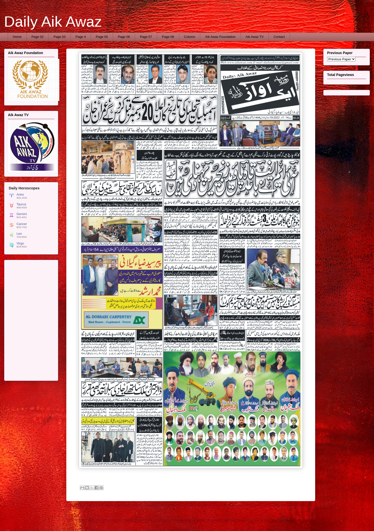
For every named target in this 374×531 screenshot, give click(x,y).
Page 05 (102, 37)
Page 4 (81, 37)
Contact (279, 37)
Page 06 (124, 37)
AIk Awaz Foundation (220, 37)
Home (17, 37)
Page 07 (146, 37)
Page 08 (168, 37)
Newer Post (80, 513)
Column (189, 37)
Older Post (302, 513)
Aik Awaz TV (255, 37)
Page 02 (37, 37)
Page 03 (60, 37)
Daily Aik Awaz (53, 21)
